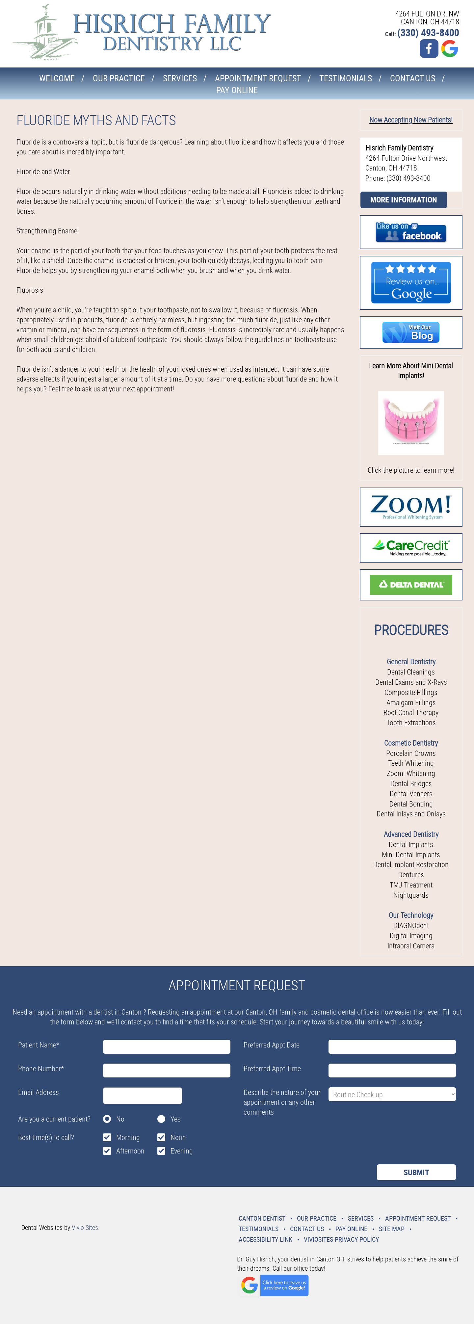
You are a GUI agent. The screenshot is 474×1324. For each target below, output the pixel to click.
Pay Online (237, 90)
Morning (128, 1137)
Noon (178, 1137)
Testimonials (345, 78)
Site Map (392, 1228)
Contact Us (412, 78)
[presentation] (294, 1135)
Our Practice (119, 78)
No (120, 1119)
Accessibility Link (265, 1239)
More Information (403, 199)
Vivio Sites (85, 1227)
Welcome (57, 78)
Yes (176, 1119)
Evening (182, 1150)
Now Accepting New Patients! (411, 119)
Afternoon (130, 1150)
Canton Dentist (262, 1218)
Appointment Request (258, 78)
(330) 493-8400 (428, 32)
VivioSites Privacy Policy (341, 1239)
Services (180, 78)
